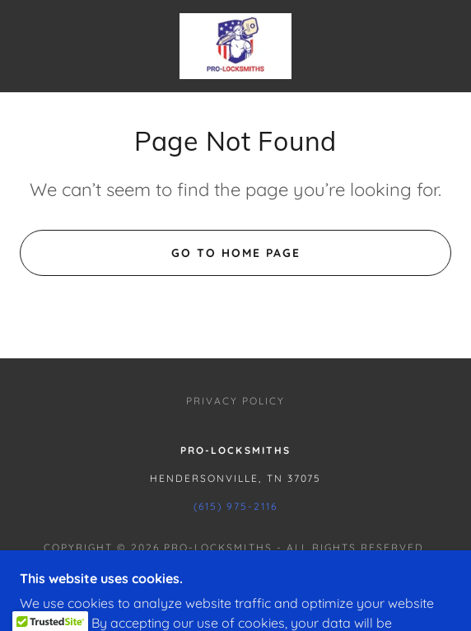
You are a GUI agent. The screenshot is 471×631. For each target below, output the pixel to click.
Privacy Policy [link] (235, 401)
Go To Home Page (236, 252)
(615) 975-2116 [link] (235, 506)
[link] (235, 46)
